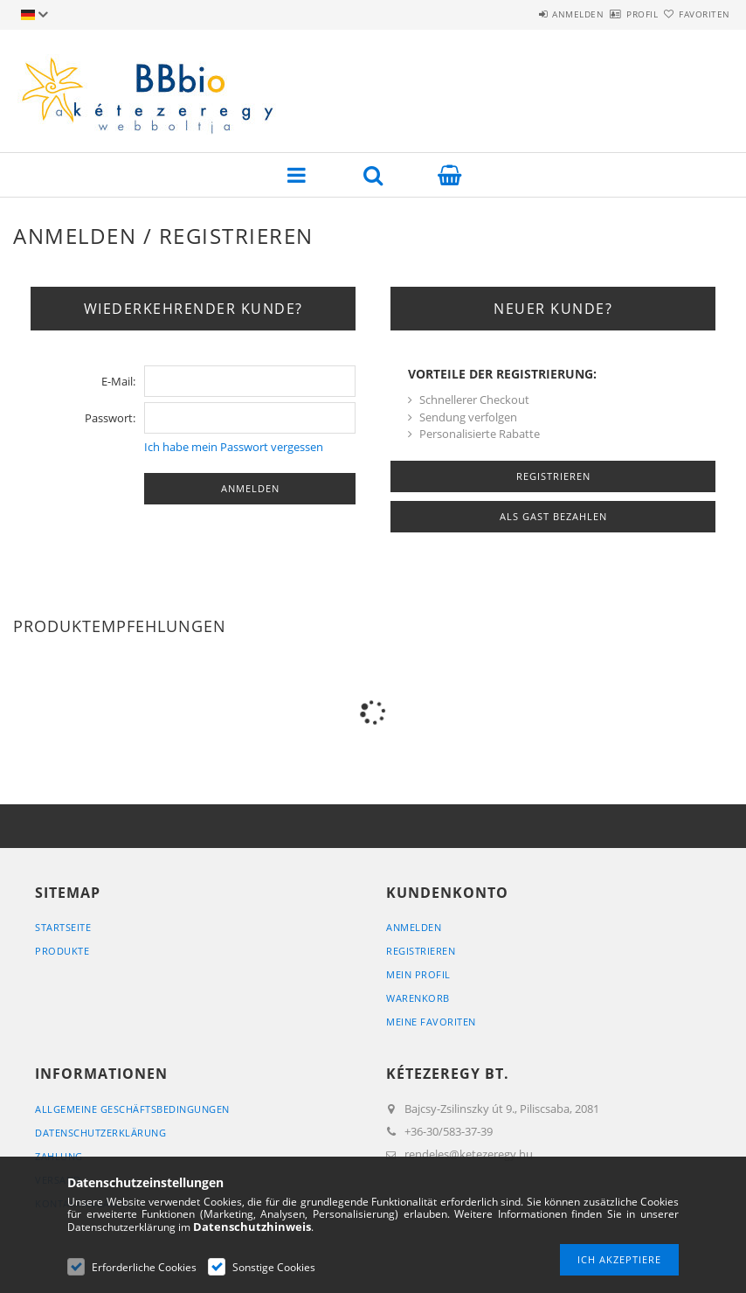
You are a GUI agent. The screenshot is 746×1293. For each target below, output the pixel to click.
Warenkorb (418, 998)
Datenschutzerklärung (100, 1132)
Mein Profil (418, 974)
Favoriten (694, 14)
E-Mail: (118, 381)
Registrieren (420, 950)
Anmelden (526, 14)
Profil (611, 14)
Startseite (63, 927)
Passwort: (110, 418)
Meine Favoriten (431, 1021)
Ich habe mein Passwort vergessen (233, 447)
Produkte (62, 950)
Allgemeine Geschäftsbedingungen (132, 1109)
